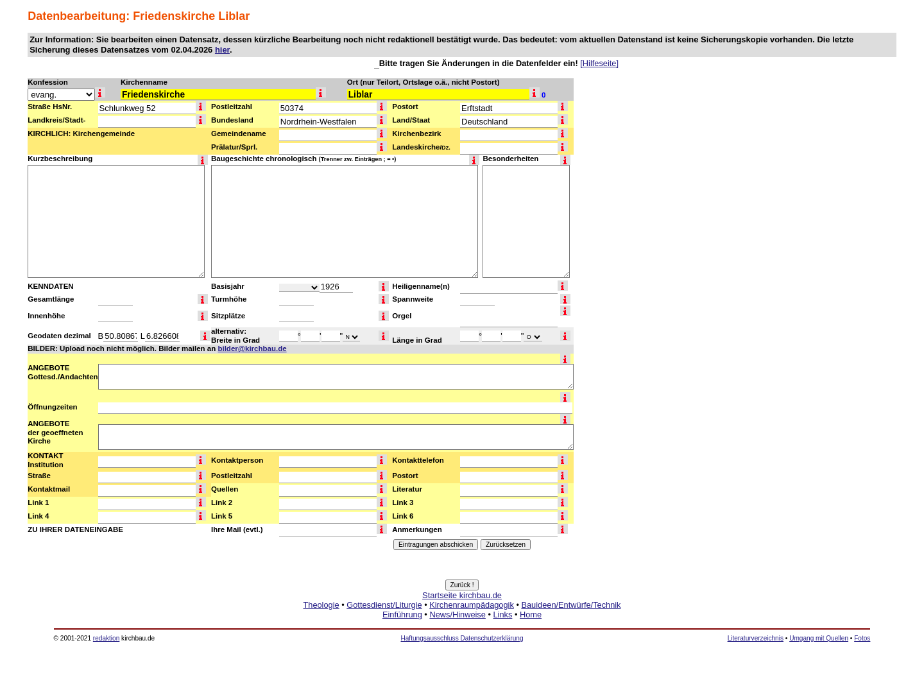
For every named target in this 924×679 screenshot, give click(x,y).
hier (222, 50)
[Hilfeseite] (599, 63)
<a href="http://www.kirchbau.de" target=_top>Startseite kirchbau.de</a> (462, 619)
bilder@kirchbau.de (252, 348)
